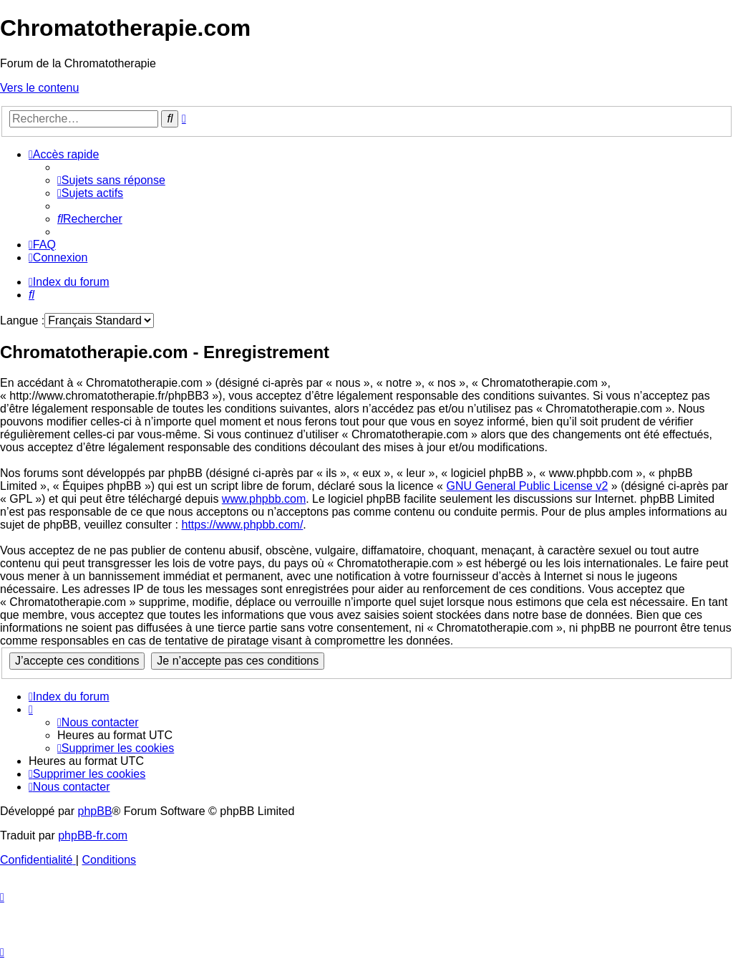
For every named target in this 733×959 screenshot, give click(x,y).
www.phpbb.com (264, 499)
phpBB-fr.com (92, 835)
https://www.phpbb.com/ (242, 525)
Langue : (22, 320)
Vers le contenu (39, 88)
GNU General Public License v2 (527, 486)
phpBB (95, 811)
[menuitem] (111, 180)
